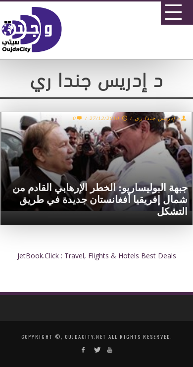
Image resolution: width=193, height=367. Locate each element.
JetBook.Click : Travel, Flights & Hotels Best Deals (96, 255)
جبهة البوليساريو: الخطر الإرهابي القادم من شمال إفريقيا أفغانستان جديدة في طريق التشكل (100, 199)
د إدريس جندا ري (157, 118)
